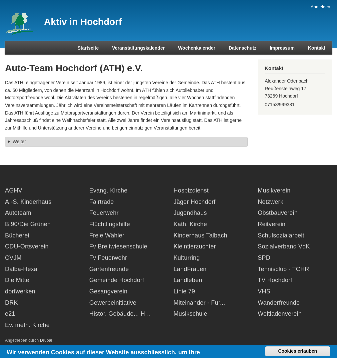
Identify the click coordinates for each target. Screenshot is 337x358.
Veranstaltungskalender (138, 48)
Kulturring (187, 257)
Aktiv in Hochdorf (83, 22)
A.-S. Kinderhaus (28, 201)
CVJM (13, 257)
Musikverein (274, 190)
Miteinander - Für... (199, 302)
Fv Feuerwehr (108, 257)
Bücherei (17, 235)
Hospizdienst (191, 190)
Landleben (188, 280)
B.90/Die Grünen (28, 224)
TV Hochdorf (275, 280)
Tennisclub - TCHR (283, 269)
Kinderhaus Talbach (200, 235)
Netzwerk (270, 201)
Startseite (88, 48)
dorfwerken (20, 291)
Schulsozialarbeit (281, 235)
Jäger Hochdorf (195, 201)
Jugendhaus (190, 212)
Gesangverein (108, 291)
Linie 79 (184, 291)
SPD (264, 257)
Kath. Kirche (190, 224)
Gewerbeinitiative (112, 302)
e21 (10, 313)
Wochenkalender (196, 48)
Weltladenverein (280, 313)
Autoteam (18, 212)
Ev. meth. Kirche (27, 325)
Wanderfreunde (279, 302)
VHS (264, 291)
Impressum (282, 48)
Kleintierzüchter (195, 246)
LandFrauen (190, 269)
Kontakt (316, 48)
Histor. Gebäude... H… (120, 313)
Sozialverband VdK (284, 246)
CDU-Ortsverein (27, 246)
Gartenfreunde (109, 269)
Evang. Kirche (108, 190)
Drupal (46, 340)
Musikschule (190, 313)
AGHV (13, 190)
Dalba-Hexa (21, 269)
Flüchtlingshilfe (109, 224)
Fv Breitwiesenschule (118, 246)
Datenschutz (242, 48)
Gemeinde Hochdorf (116, 280)
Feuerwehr (104, 212)
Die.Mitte (17, 280)
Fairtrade (101, 201)
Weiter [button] (19, 141)
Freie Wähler (106, 235)
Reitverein (271, 224)
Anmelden (320, 6)
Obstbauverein (278, 212)
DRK (11, 302)
